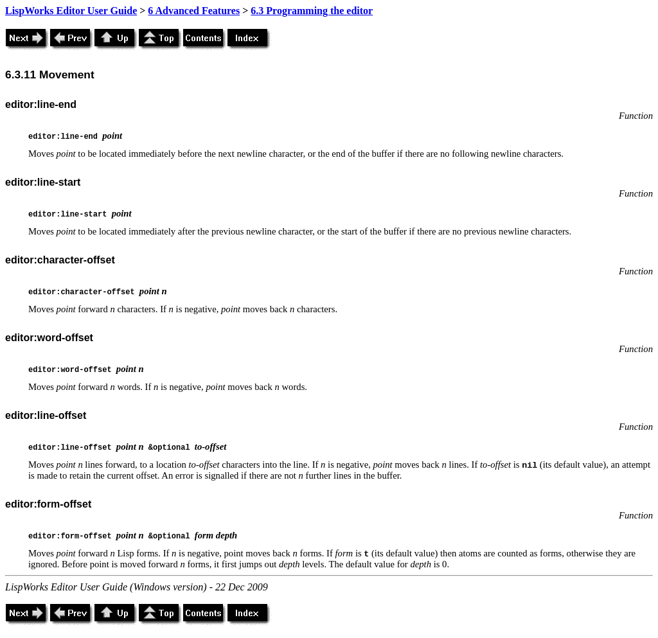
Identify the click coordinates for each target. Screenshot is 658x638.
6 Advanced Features (194, 10)
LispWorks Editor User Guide (71, 10)
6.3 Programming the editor (312, 10)
